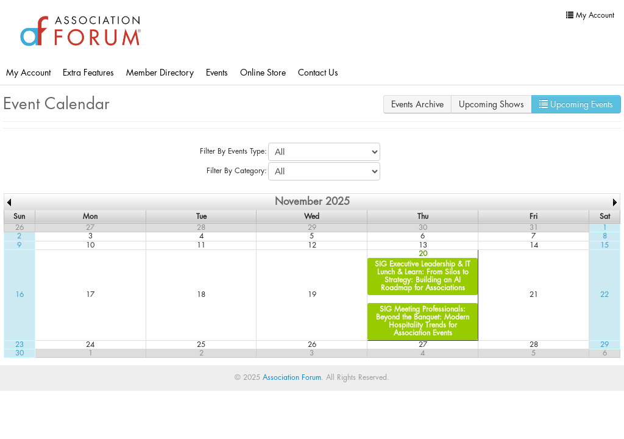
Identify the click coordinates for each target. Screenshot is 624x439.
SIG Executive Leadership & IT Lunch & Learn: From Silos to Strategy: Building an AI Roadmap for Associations (422, 276)
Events (217, 72)
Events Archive (417, 104)
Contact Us (318, 72)
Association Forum (292, 377)
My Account (28, 72)
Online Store (263, 72)
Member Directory (160, 72)
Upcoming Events (576, 104)
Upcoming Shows (491, 104)
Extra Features (88, 72)
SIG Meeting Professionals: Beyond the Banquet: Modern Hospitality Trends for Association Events (422, 321)
